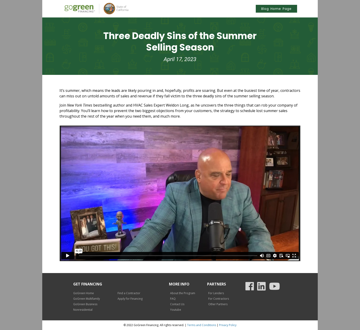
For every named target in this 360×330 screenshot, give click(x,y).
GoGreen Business (85, 304)
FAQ (173, 299)
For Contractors (218, 299)
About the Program (182, 293)
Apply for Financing (130, 299)
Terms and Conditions (201, 325)
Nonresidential (83, 310)
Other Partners (218, 304)
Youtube (175, 310)
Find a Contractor (129, 293)
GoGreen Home (83, 293)
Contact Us (177, 304)
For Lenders (216, 293)
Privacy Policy (227, 325)
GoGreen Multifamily (86, 299)
